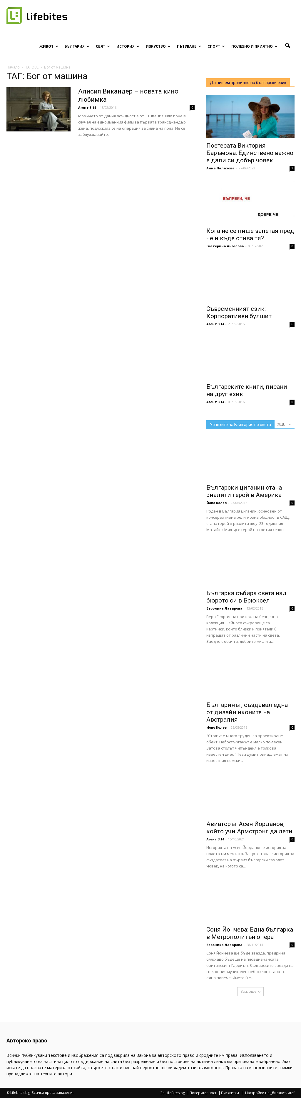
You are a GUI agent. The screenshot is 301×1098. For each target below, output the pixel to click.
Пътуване (189, 46)
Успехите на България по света (240, 424)
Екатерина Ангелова (225, 246)
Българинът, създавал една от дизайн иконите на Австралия (247, 712)
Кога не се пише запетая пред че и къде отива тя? (250, 234)
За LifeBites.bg (172, 1093)
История (127, 46)
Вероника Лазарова (224, 608)
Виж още (250, 991)
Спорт (216, 46)
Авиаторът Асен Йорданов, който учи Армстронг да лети (249, 827)
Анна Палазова (220, 168)
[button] (287, 46)
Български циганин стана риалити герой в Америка (244, 491)
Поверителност (203, 1093)
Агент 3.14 (87, 107)
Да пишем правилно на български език (248, 82)
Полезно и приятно (254, 46)
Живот (48, 46)
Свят (103, 46)
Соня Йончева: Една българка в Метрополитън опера (249, 933)
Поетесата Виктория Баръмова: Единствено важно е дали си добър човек (249, 153)
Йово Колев (216, 502)
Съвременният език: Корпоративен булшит (239, 312)
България (77, 46)
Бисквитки (230, 1093)
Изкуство (158, 46)
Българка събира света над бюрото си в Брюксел (246, 597)
